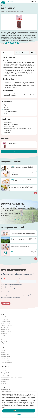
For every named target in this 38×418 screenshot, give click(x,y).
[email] (11, 43)
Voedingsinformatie (21, 52)
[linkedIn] (15, 43)
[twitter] (8, 43)
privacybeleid (29, 399)
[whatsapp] (18, 43)
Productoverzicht (7, 52)
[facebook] (6, 43)
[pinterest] (13, 43)
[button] (19, 151)
